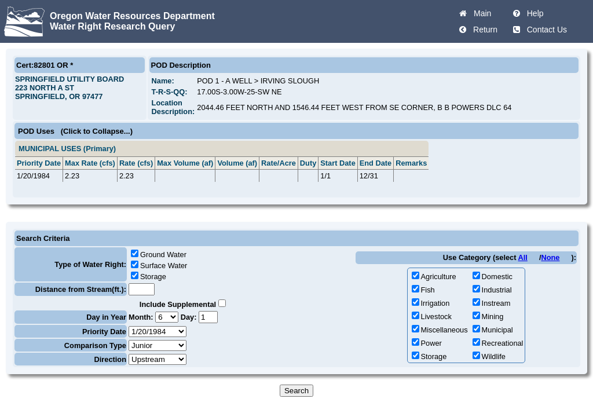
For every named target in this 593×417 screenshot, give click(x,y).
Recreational (503, 343)
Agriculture (438, 276)
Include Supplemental (178, 304)
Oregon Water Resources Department (132, 16)
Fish (428, 290)
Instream (496, 303)
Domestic (497, 276)
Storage (153, 276)
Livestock (436, 316)
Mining (493, 316)
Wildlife (494, 356)
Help (533, 13)
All (523, 257)
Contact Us (544, 29)
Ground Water (163, 254)
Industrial (497, 290)
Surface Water (163, 265)
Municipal (497, 329)
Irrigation (435, 303)
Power (431, 343)
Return (482, 29)
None (550, 257)
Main (480, 13)
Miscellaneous (444, 329)
